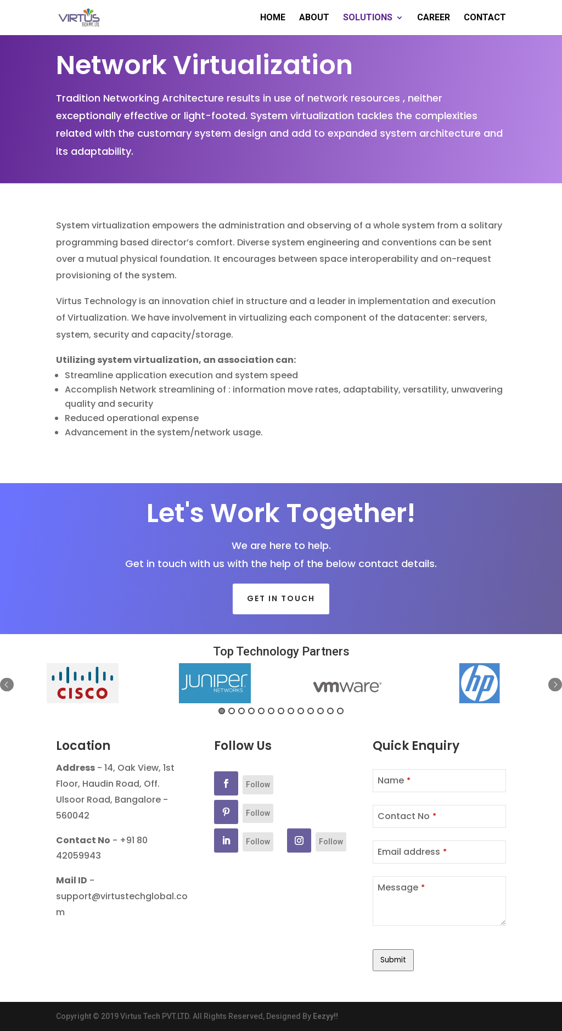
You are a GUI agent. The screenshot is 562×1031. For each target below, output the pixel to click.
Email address (412, 851)
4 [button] (251, 711)
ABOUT (314, 18)
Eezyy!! (325, 1016)
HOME (272, 18)
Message (401, 887)
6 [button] (271, 711)
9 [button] (300, 711)
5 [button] (261, 711)
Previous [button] (7, 685)
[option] (82, 683)
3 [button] (241, 711)
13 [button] (340, 711)
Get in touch (281, 598)
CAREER (433, 18)
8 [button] (291, 711)
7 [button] (281, 711)
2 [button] (231, 711)
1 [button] (221, 711)
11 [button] (320, 711)
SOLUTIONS (367, 18)
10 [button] (310, 711)
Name (394, 780)
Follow (258, 784)
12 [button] (330, 711)
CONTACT (485, 18)
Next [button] (555, 685)
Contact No (407, 816)
